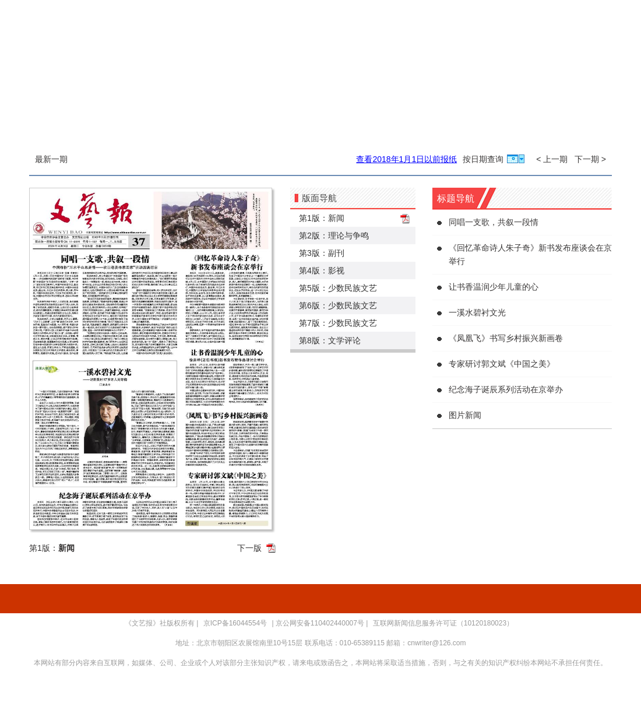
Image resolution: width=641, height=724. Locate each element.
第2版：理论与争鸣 (334, 235)
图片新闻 (465, 415)
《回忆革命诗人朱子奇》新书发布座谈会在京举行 (530, 254)
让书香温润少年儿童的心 (493, 286)
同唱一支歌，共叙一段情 (493, 222)
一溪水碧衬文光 (477, 312)
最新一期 (51, 159)
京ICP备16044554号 (235, 623)
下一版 (249, 548)
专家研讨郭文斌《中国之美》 (502, 363)
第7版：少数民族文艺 (338, 323)
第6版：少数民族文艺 (338, 305)
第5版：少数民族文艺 (338, 288)
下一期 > (590, 159)
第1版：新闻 (321, 218)
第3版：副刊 (321, 253)
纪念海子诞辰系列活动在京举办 (506, 389)
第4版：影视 (321, 270)
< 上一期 (552, 159)
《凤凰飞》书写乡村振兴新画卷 (506, 338)
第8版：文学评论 (330, 340)
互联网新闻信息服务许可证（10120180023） (443, 623)
